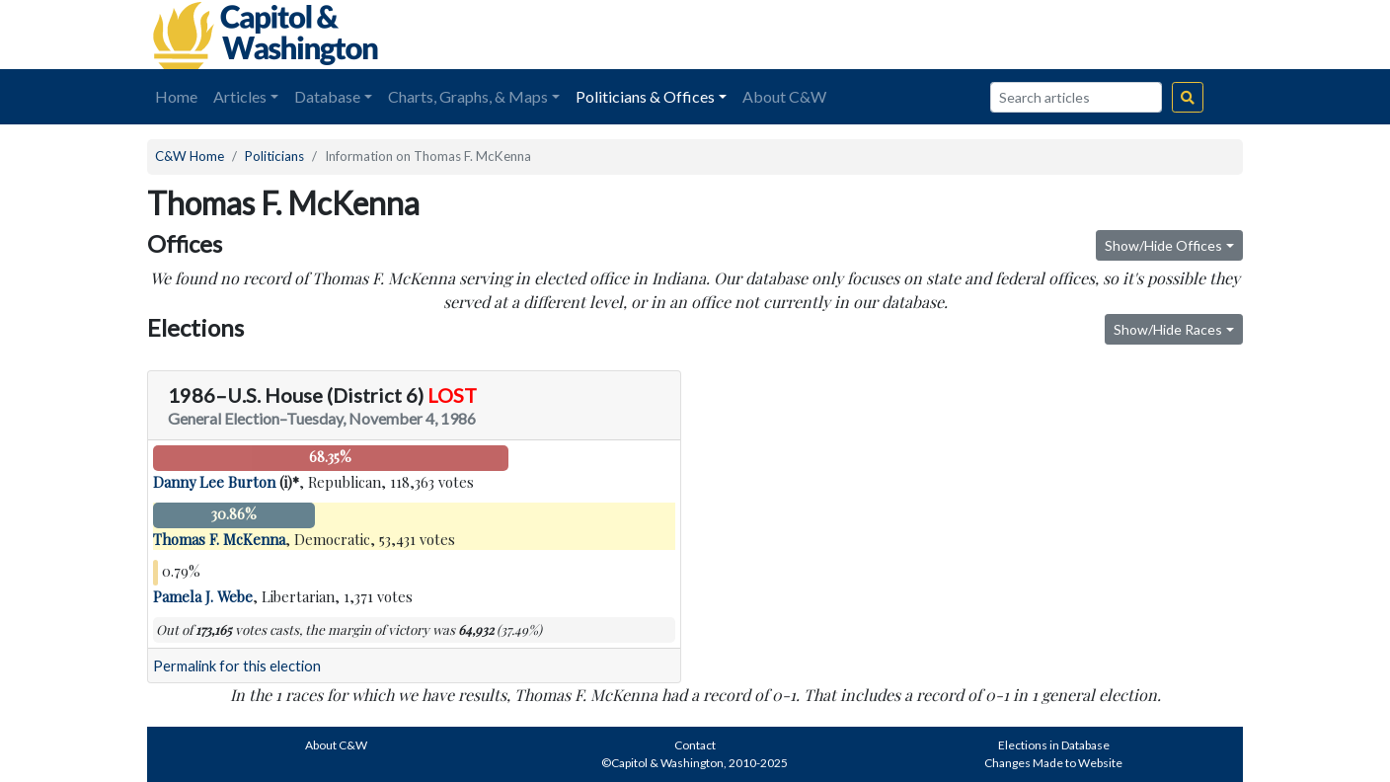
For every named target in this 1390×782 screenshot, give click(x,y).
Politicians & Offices (645, 96)
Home (176, 96)
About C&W (784, 96)
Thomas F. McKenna (219, 539)
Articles (240, 96)
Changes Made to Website (1053, 762)
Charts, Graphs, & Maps (468, 96)
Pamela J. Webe (203, 596)
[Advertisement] (1022, 34)
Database (327, 96)
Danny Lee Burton (214, 482)
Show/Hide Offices (1163, 245)
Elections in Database (1054, 745)
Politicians (274, 156)
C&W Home (189, 156)
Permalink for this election (237, 666)
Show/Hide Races (1168, 329)
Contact (695, 745)
